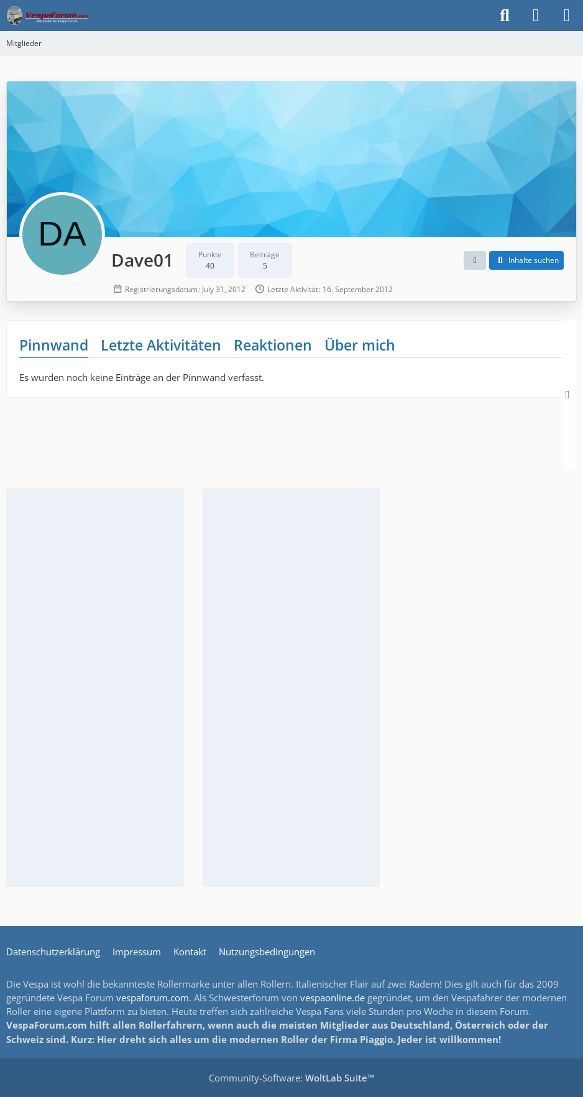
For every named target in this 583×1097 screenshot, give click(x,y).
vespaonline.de (332, 997)
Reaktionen (273, 345)
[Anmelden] (535, 15)
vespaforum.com (152, 997)
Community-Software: (292, 1078)
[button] (475, 260)
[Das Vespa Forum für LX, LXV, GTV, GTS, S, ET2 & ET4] (47, 15)
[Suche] (504, 15)
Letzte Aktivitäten (161, 345)
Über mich (359, 345)
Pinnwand (53, 345)
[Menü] (566, 15)
